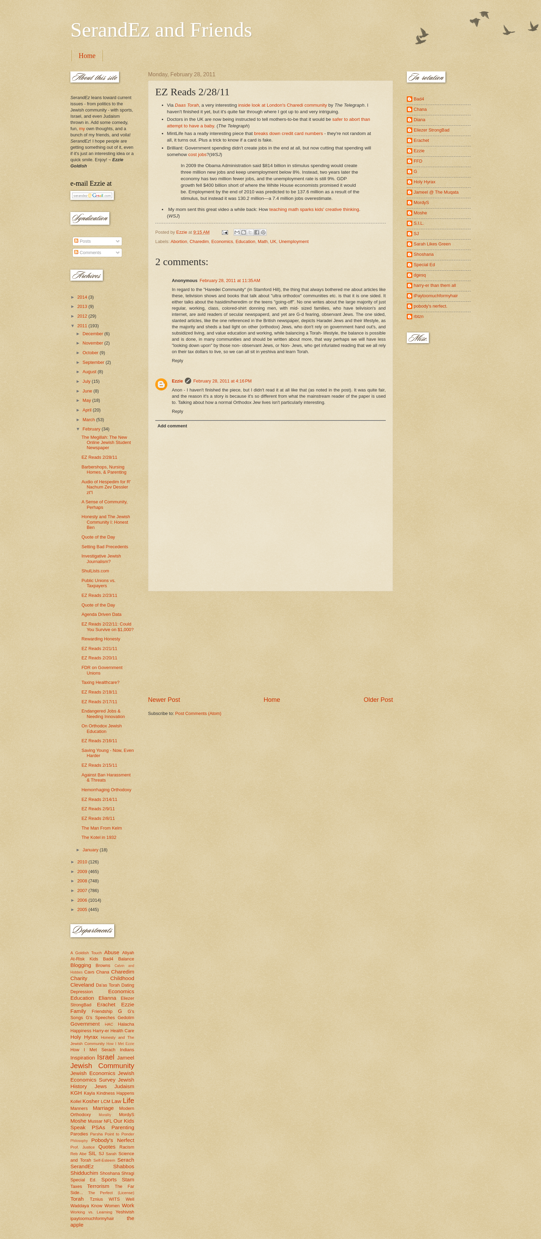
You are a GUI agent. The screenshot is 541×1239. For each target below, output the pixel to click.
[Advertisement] (270, 643)
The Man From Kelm (101, 828)
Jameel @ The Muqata (436, 192)
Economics (222, 241)
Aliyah (128, 952)
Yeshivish (125, 1211)
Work (128, 1205)
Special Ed (424, 264)
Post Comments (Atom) (198, 713)
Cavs (89, 972)
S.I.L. (419, 223)
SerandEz (82, 1166)
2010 (82, 861)
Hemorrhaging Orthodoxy (106, 789)
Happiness (80, 1030)
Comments (87, 252)
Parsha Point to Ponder (112, 1134)
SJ (101, 1153)
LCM (105, 1101)
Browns (103, 965)
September (94, 362)
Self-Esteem (104, 1160)
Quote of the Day (98, 537)
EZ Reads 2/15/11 (99, 765)
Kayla (89, 1093)
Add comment (172, 425)
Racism (126, 1147)
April (87, 410)
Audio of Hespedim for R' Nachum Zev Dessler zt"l (106, 487)
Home (87, 55)
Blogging (80, 965)
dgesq (420, 275)
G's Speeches (100, 1017)
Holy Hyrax (84, 1037)
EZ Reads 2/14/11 (99, 799)
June (88, 391)
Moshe (78, 1121)
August (90, 371)
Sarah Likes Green (432, 243)
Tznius (96, 1199)
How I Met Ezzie (120, 1044)
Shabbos (123, 1166)
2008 (82, 880)
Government (85, 1024)
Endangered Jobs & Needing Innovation (103, 713)
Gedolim (126, 1017)
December (93, 333)
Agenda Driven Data (101, 614)
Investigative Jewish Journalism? (101, 558)
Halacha (126, 1024)
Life (128, 1100)
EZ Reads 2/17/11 (99, 701)
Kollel (75, 1101)
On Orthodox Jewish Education (101, 728)
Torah (77, 1199)
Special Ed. (83, 1179)
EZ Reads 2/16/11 (99, 740)
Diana (419, 119)
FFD (418, 161)
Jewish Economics (92, 1073)
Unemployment (294, 241)
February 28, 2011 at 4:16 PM (222, 381)
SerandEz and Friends (161, 29)
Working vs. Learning (91, 1212)
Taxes (76, 1186)
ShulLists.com (95, 570)
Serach (125, 1160)
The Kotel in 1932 (98, 837)
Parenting (122, 1127)
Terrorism (98, 1186)
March (89, 419)
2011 (82, 325)
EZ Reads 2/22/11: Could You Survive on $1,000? (107, 626)
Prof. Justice (82, 1147)
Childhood (122, 978)
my (82, 128)
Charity (78, 978)
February (91, 429)
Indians (127, 1049)
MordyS (126, 1114)
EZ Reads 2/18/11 (99, 692)
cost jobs (197, 154)
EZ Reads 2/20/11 (99, 657)
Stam (128, 1179)
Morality (105, 1115)
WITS (114, 1199)
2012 (82, 316)
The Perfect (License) (111, 1193)
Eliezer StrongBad (432, 130)
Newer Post (164, 699)
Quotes (107, 1147)
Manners (79, 1108)
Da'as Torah (108, 985)
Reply (177, 360)
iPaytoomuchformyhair (436, 295)
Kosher (90, 1101)
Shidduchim (84, 1173)
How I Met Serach (93, 1049)
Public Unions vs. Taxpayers (98, 583)
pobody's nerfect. (430, 306)
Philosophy (79, 1141)
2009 (82, 871)
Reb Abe (78, 1154)
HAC (109, 1024)
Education (245, 241)
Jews (101, 1086)
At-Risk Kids (84, 958)
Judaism (124, 1086)
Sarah (111, 1154)
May (87, 400)
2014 (82, 297)
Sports (109, 1179)
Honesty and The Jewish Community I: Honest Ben (105, 522)
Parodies (79, 1133)
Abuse (111, 952)
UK (273, 241)
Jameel (125, 1058)
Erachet (106, 1004)
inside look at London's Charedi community (282, 105)
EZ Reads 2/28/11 (99, 457)
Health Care (122, 1030)
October (90, 352)
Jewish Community (102, 1065)
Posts (82, 241)
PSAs (98, 1127)
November (93, 343)
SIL (92, 1153)
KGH (76, 1093)
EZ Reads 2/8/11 (98, 818)
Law (116, 1101)
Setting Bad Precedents (104, 546)
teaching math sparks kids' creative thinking (314, 209)
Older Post (378, 699)
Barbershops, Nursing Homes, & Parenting (103, 469)
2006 (82, 900)
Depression (81, 991)
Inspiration (82, 1058)
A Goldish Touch (86, 953)
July (86, 381)
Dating (127, 985)
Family (78, 1011)
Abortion (178, 241)
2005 (82, 909)
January (90, 849)
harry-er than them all (435, 285)
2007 (82, 890)
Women (112, 1205)
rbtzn (419, 316)
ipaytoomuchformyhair (92, 1218)
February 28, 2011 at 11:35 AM (229, 280)
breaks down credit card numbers (288, 133)
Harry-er (101, 1030)
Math (263, 241)
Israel (105, 1057)
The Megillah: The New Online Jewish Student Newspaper (106, 443)
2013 (82, 306)
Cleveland (82, 985)
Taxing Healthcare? (100, 682)
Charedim (199, 241)
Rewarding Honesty (100, 638)
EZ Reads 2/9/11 (98, 808)
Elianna (107, 998)
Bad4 (108, 958)
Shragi (127, 1173)
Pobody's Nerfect (112, 1140)
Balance (126, 958)
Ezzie (177, 381)
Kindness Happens (115, 1093)
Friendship (102, 1011)
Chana (102, 972)
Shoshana (110, 1173)
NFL (108, 1121)
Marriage (103, 1108)
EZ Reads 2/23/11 (99, 595)
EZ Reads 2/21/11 (99, 648)
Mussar (95, 1121)
